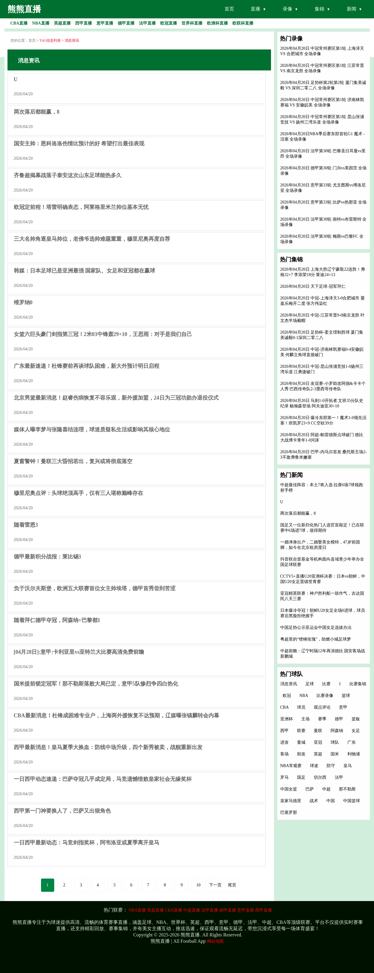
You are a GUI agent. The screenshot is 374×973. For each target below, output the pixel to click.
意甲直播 (245, 910)
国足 (301, 777)
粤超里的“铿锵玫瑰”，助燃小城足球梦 (315, 639)
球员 (301, 707)
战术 (314, 801)
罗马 (284, 777)
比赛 (326, 684)
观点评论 (322, 707)
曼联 (318, 730)
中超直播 (191, 910)
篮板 (356, 719)
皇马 (347, 765)
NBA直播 (137, 910)
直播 (255, 8)
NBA (303, 695)
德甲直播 (227, 910)
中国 (330, 801)
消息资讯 (288, 684)
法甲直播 (209, 910)
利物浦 (353, 754)
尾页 (232, 885)
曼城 (301, 742)
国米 (335, 754)
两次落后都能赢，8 (298, 513)
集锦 (319, 8)
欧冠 (287, 695)
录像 (287, 8)
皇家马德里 (290, 801)
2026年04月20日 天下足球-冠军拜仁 (313, 286)
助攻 (301, 754)
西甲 (284, 730)
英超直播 (155, 910)
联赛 (301, 730)
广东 (351, 742)
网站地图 (215, 941)
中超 (326, 789)
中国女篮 (288, 789)
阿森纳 (337, 730)
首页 (229, 8)
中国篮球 (351, 801)
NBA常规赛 (291, 765)
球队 (335, 742)
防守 (331, 765)
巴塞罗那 (288, 812)
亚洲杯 (286, 719)
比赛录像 (325, 695)
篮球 (346, 695)
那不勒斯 (347, 789)
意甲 (343, 707)
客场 (284, 754)
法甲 (339, 777)
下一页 (215, 885)
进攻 (284, 742)
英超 (318, 754)
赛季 (322, 719)
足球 (309, 684)
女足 (356, 730)
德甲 (339, 719)
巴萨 (309, 789)
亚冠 (318, 742)
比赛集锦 (357, 684)
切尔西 (320, 777)
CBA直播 (173, 910)
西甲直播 (263, 910)
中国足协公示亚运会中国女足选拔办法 (316, 627)
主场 (305, 719)
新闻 (351, 8)
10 (198, 885)
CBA (284, 707)
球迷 (314, 765)
